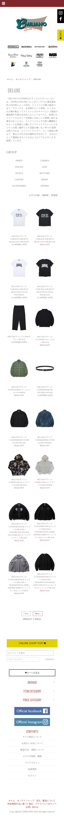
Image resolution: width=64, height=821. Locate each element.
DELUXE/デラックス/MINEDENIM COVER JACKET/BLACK (19, 440)
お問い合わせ (32, 807)
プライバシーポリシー (46, 804)
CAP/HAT (19, 179)
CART (60, 35)
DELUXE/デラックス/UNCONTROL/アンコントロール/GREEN (19, 390)
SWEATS (19, 167)
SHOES (44, 179)
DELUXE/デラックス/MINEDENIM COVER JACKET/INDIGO (45, 440)
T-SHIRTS (44, 161)
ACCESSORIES (19, 186)
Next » (38, 613)
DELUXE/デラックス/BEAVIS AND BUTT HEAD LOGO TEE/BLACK (44, 239)
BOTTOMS (45, 173)
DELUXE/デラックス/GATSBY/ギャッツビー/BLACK (44, 339)
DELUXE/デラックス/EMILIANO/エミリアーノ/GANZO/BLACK (19, 482)
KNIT (44, 167)
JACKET (19, 173)
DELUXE (37, 79)
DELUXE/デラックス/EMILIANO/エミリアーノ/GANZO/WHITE (44, 482)
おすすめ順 (34, 195)
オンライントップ (23, 79)
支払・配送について (45, 800)
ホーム (10, 79)
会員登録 (32, 769)
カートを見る (32, 673)
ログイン (32, 775)
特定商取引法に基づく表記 (20, 804)
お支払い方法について (32, 743)
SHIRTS (19, 161)
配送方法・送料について (32, 750)
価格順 (45, 195)
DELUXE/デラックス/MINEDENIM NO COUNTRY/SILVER (45, 390)
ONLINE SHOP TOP (32, 643)
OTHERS (45, 186)
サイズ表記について (32, 737)
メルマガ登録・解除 (32, 756)
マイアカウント (32, 763)
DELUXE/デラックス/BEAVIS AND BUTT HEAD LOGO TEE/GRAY (19, 239)
